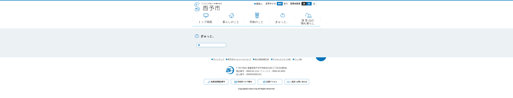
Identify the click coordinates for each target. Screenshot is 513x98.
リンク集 (298, 59)
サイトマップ (218, 59)
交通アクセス (271, 82)
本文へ (259, 4)
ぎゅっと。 (282, 21)
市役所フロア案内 (245, 82)
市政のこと (256, 21)
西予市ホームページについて (239, 59)
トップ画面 (205, 21)
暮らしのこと (231, 21)
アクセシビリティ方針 (282, 59)
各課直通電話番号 (218, 82)
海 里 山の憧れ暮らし (308, 22)
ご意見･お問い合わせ (298, 82)
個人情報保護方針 (262, 59)
